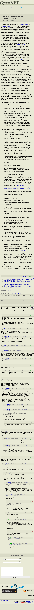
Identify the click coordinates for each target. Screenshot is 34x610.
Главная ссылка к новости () (19, 278)
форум (15, 7)
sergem (9, 482)
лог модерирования (30, 552)
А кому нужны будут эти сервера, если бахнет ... (19, 540)
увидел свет (24, 24)
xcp (11, 293)
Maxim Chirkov (29, 603)
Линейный (23, 300)
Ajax (13, 300)
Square (14, 543)
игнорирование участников (21, 552)
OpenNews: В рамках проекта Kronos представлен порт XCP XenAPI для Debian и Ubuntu (18, 280)
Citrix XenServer (20, 44)
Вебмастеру (30, 604)
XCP (15, 26)
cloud (19, 293)
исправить (25, 276)
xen (13, 293)
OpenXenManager (9, 188)
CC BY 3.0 (8, 290)
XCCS (26, 187)
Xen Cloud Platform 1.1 (7, 26)
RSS (32, 302)
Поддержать (23, 604)
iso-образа (12, 51)
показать (17, 540)
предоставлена (23, 59)
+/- (27, 300)
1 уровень (17, 300)
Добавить (17, 604)
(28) (2, 302)
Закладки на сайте (5, 602)
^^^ (21, 314)
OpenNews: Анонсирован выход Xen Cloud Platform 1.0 (18, 281)
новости (8, 7)
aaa (5, 345)
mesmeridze (11, 512)
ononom (7, 388)
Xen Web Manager (19, 188)
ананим (7, 314)
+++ (11, 7)
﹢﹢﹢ (22, 304)
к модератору (5, 305)
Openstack (22, 250)
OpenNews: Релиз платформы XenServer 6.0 (15, 283)
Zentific (28, 188)
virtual (16, 293)
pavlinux (6, 304)
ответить (19, 304)
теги (19, 7)
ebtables (12, 144)
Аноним (6, 328)
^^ (19, 314)
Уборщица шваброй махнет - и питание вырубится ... (18, 546)
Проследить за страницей (4, 604)
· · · (25, 304)
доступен (6, 184)
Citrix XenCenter (19, 185)
